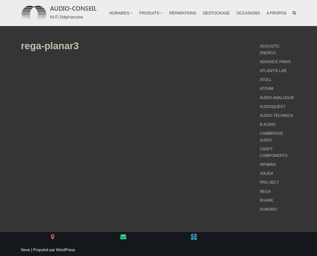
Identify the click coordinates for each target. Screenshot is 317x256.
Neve (25, 250)
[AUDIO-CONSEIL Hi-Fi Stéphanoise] (59, 13)
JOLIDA (266, 173)
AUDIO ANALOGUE (277, 98)
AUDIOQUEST (272, 107)
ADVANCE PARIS (275, 62)
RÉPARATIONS (182, 13)
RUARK (266, 200)
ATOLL (266, 80)
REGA (265, 191)
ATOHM (266, 89)
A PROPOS (277, 13)
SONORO (268, 209)
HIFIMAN (268, 164)
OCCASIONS (248, 13)
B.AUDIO (268, 124)
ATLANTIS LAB (273, 71)
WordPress (65, 250)
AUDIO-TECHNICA (276, 116)
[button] (132, 13)
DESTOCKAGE (216, 13)
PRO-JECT (269, 182)
